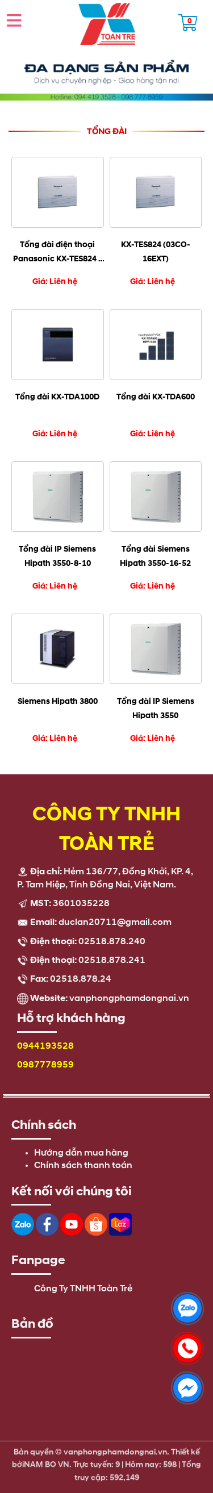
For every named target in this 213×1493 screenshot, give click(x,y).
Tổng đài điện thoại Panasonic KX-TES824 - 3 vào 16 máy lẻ (57, 253)
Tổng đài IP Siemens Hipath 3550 (155, 708)
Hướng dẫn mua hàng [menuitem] (81, 1153)
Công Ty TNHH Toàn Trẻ (83, 1289)
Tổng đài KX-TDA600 (155, 397)
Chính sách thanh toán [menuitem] (83, 1165)
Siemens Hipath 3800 (58, 701)
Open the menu (14, 20)
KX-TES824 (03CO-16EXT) (155, 252)
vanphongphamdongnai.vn (129, 998)
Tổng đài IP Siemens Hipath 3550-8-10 (57, 556)
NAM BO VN (46, 1461)
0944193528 (45, 1046)
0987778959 (45, 1065)
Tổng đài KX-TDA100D (57, 397)
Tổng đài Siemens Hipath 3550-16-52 (155, 556)
